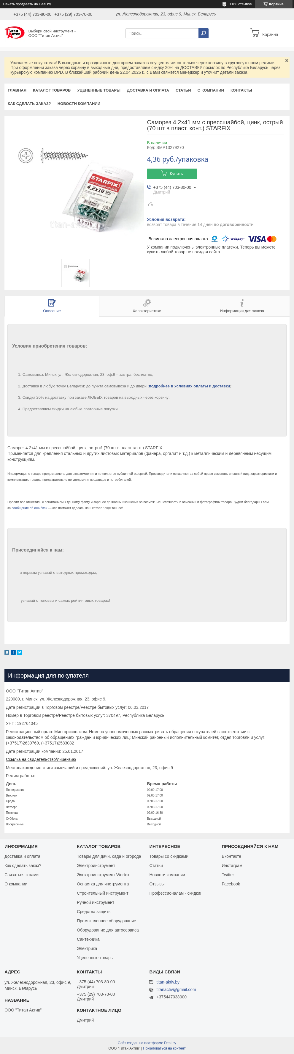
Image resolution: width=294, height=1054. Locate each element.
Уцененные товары (98, 90)
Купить (176, 173)
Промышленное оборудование (106, 920)
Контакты (241, 90)
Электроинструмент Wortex (103, 874)
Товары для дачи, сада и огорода (109, 856)
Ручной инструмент (95, 902)
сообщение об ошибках (29, 508)
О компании (210, 90)
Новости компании (79, 103)
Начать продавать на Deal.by (27, 4)
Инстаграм (232, 865)
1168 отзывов (240, 4)
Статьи (183, 90)
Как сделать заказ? (29, 103)
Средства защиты (94, 911)
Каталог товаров (52, 90)
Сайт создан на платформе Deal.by (147, 1043)
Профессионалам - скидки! (175, 893)
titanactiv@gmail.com (176, 989)
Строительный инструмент (102, 893)
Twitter (228, 874)
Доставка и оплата (148, 90)
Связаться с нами (21, 874)
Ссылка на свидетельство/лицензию (41, 759)
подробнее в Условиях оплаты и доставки (189, 386)
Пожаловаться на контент (164, 1048)
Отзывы (156, 884)
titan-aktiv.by (167, 982)
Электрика (87, 948)
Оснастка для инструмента (103, 884)
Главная (17, 90)
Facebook (231, 884)
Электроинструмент (96, 865)
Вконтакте (231, 856)
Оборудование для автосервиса (108, 930)
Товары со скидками (168, 856)
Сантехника (88, 939)
